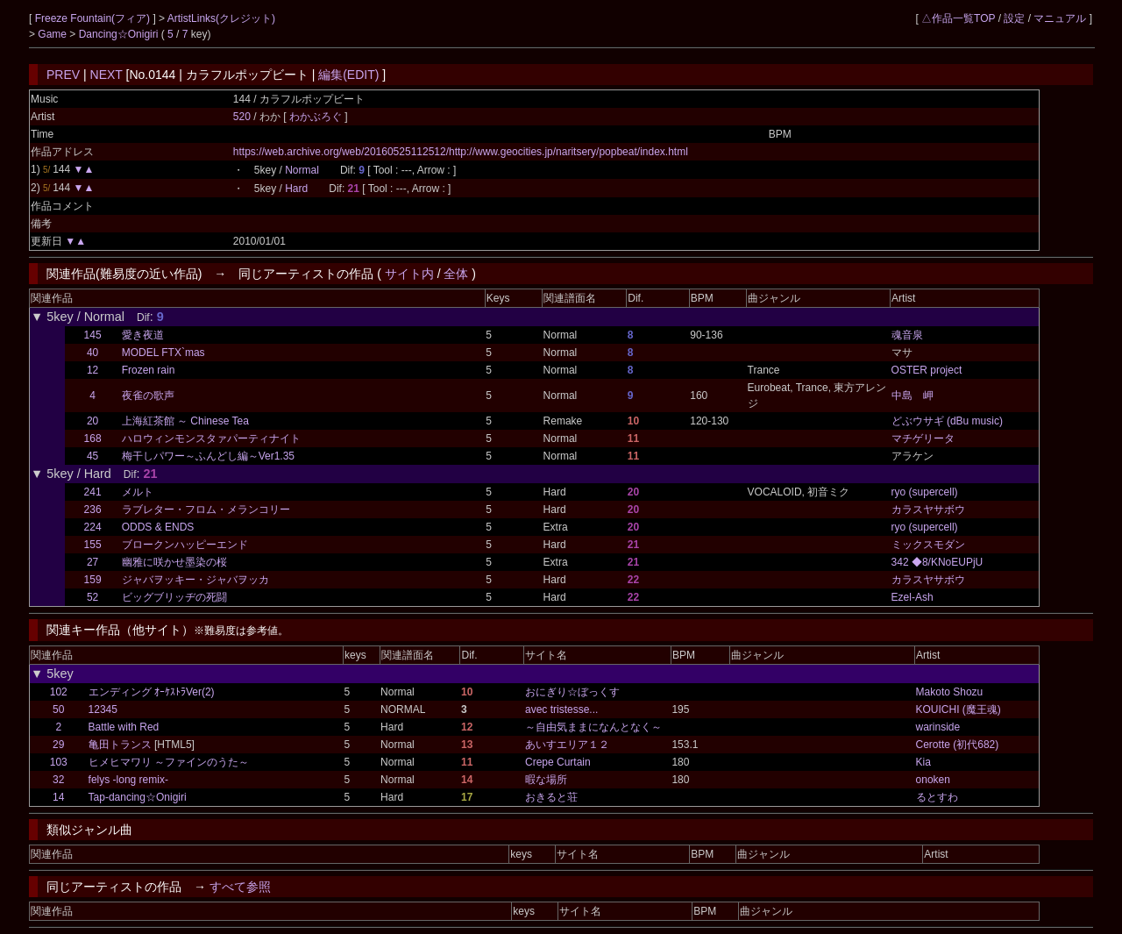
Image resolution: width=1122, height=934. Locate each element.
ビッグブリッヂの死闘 (174, 597)
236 (93, 509)
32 (58, 780)
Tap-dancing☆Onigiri (138, 797)
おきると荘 (551, 797)
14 (58, 797)
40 (92, 352)
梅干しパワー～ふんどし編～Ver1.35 (208, 456)
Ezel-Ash (912, 597)
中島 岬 (912, 395)
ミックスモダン (928, 544)
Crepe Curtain (558, 762)
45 (92, 456)
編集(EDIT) (348, 75)
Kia (923, 762)
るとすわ (937, 797)
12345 (103, 709)
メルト (137, 492)
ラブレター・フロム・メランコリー (206, 509)
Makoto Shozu (950, 692)
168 (93, 438)
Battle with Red (124, 727)
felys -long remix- (128, 780)
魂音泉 (907, 335)
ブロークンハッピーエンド (185, 544)
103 (58, 762)
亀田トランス (120, 744)
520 (242, 117)
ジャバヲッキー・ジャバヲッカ (195, 580)
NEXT (106, 75)
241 (93, 492)
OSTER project (926, 370)
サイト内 (409, 274)
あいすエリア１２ (567, 744)
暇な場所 (546, 780)
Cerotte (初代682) (957, 744)
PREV (63, 75)
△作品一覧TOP (958, 18)
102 (58, 692)
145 (93, 335)
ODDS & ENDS (158, 527)
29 (58, 744)
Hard (296, 188)
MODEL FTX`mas (163, 352)
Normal (302, 170)
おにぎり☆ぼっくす (572, 692)
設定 (1014, 18)
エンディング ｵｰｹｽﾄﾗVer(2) (152, 692)
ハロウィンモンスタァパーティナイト (211, 438)
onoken (933, 780)
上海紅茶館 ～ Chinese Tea (185, 421)
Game (53, 34)
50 (58, 709)
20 (92, 421)
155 (93, 544)
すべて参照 (240, 887)
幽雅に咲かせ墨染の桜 (174, 562)
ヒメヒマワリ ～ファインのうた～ (169, 762)
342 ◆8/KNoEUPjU (937, 562)
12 (92, 370)
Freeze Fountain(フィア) (94, 18)
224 (93, 527)
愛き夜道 (143, 335)
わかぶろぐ (316, 117)
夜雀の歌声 (148, 395)
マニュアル (1059, 18)
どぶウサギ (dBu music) (947, 421)
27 (92, 562)
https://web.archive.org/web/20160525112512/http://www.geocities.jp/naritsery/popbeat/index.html (460, 152)
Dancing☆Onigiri (120, 34)
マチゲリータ (923, 438)
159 (93, 580)
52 (92, 597)
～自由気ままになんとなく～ (593, 727)
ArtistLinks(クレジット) (221, 18)
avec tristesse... (561, 709)
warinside (938, 727)
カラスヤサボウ (928, 509)
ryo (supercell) (924, 492)
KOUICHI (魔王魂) (958, 709)
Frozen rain (148, 370)
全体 (456, 274)
